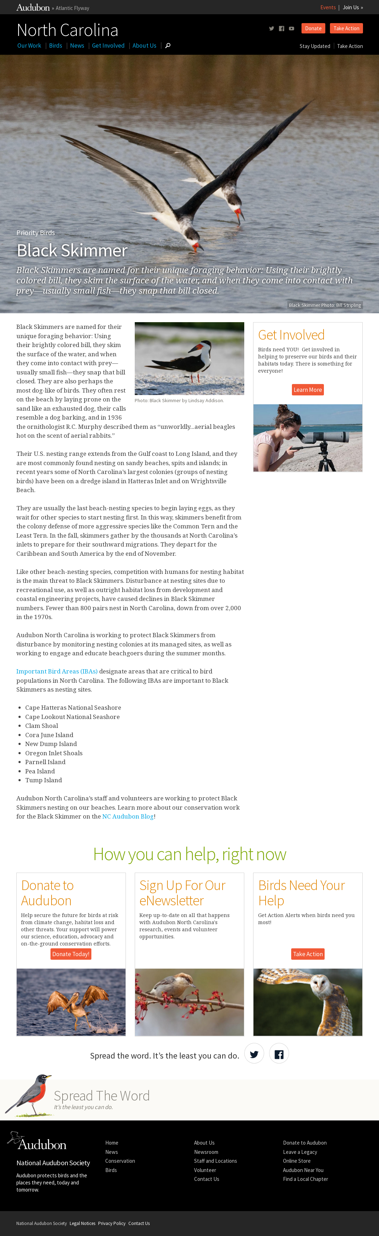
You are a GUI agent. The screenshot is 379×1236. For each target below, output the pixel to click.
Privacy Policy (112, 1223)
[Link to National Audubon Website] (33, 8)
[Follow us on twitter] (271, 28)
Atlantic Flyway (72, 8)
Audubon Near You (303, 1170)
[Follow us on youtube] (291, 28)
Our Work (29, 45)
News (77, 45)
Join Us (351, 7)
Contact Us (206, 1179)
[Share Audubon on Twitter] (254, 1053)
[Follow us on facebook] (281, 28)
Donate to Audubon (305, 1142)
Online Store (297, 1160)
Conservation (120, 1160)
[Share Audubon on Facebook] (279, 1053)
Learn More (308, 390)
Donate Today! (71, 954)
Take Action (346, 28)
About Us (144, 45)
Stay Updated (315, 46)
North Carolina (67, 28)
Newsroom (206, 1152)
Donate (313, 28)
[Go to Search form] (168, 45)
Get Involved (108, 45)
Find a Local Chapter (305, 1179)
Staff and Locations (215, 1160)
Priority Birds (35, 232)
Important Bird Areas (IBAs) (57, 671)
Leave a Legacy (300, 1152)
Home (111, 1142)
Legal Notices (82, 1223)
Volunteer (205, 1170)
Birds (55, 45)
